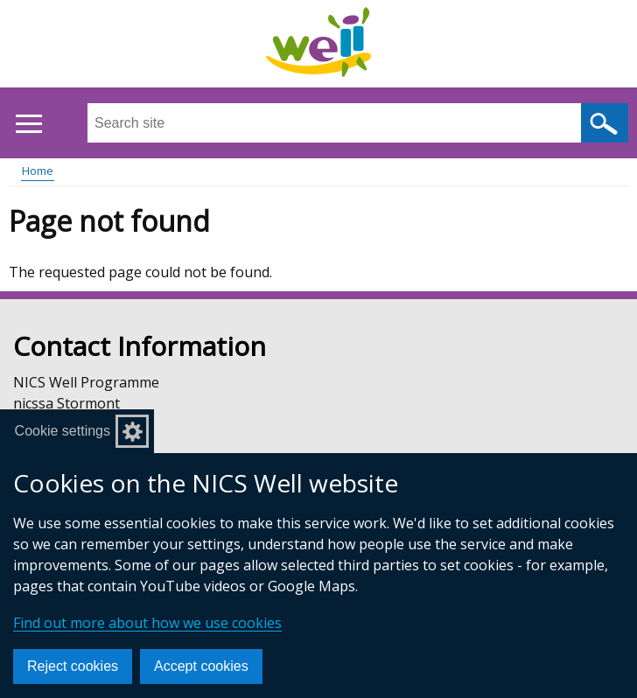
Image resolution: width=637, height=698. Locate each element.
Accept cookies (201, 666)
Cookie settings (62, 430)
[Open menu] (28, 124)
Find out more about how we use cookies (147, 622)
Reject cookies (72, 666)
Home (37, 170)
